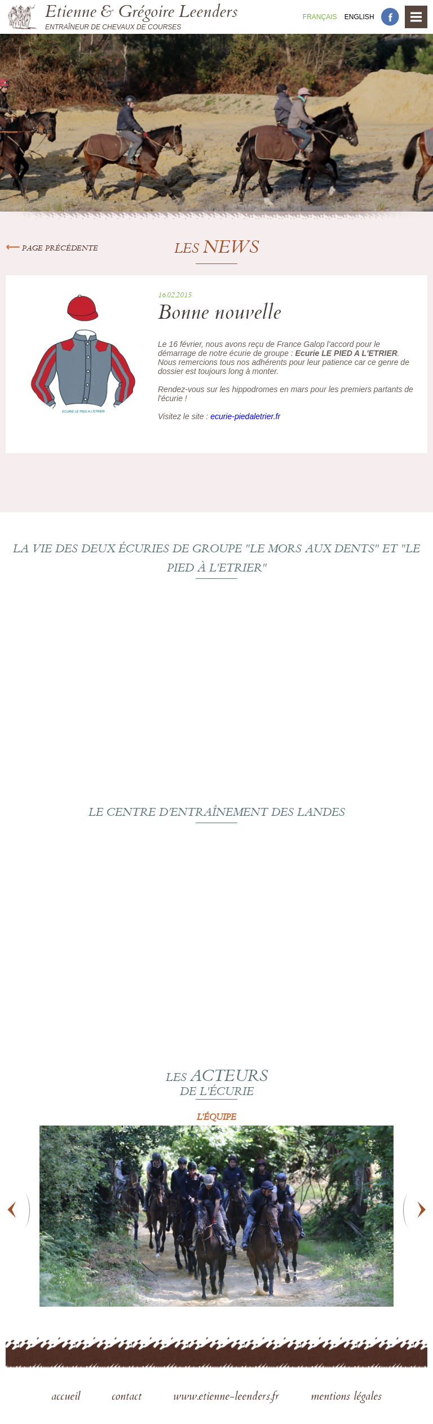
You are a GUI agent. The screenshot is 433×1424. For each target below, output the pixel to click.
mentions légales (346, 1397)
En (359, 17)
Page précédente (52, 249)
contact (128, 1397)
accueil (67, 1397)
